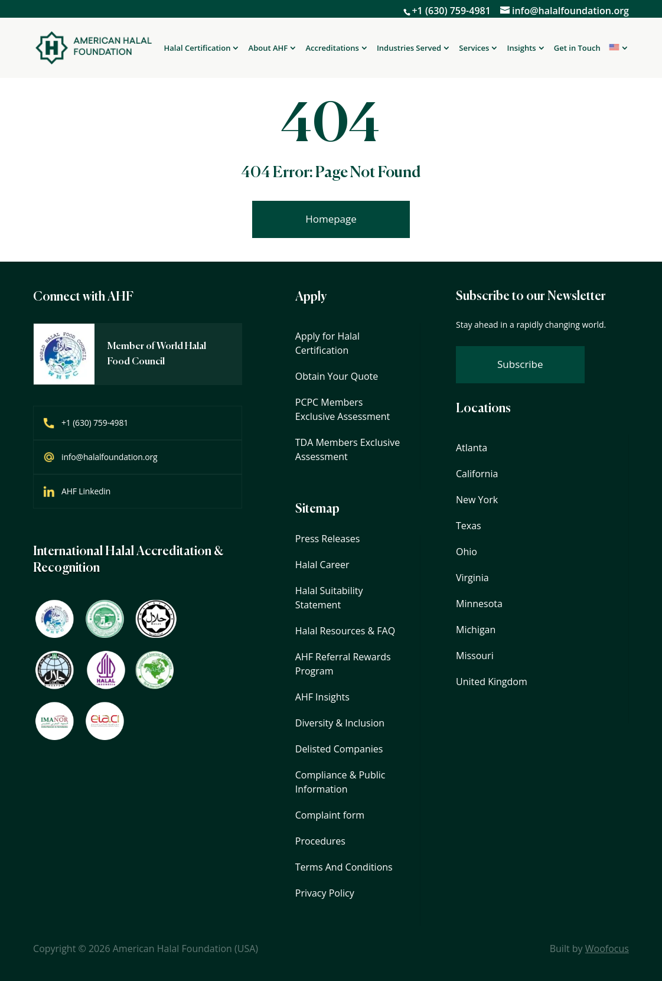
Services (474, 48)
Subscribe (520, 364)
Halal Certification (197, 48)
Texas (468, 525)
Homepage (331, 219)
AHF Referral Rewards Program (343, 663)
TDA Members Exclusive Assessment (347, 449)
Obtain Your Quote (336, 376)
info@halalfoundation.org (109, 456)
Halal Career (322, 564)
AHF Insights (322, 696)
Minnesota (479, 603)
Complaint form (329, 815)
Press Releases (327, 538)
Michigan (475, 629)
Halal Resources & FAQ (345, 630)
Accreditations (331, 48)
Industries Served (409, 48)
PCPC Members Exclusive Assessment (342, 409)
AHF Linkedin (85, 491)
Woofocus (607, 948)
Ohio (466, 551)
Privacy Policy (324, 893)
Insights (521, 48)
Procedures (320, 841)
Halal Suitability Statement (329, 597)
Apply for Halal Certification (327, 343)
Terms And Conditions (344, 867)
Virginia (472, 577)
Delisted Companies (339, 748)
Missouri (475, 655)
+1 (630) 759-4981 (451, 10)
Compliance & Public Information (340, 782)
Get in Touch (577, 48)
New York (477, 499)
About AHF (268, 48)
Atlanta (471, 447)
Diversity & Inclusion (339, 722)
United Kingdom (491, 681)
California (477, 473)
